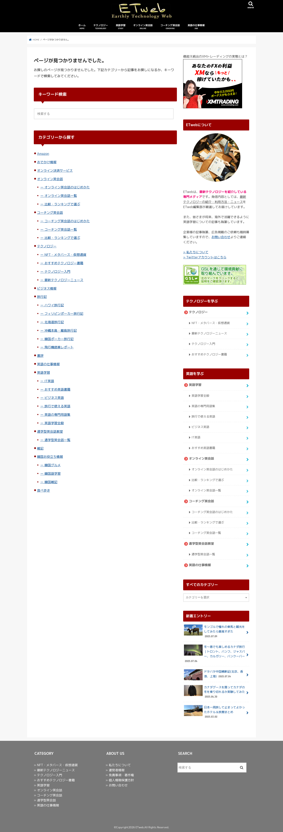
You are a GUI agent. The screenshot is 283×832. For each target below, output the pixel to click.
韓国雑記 (50, 482)
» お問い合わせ (117, 785)
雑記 (40, 448)
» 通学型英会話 (45, 800)
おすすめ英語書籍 (57, 389)
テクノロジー (100, 27)
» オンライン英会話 (48, 790)
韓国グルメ (52, 465)
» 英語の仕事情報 (46, 805)
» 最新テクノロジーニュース (54, 770)
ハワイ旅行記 (54, 305)
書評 (40, 356)
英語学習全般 (54, 423)
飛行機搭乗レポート (59, 347)
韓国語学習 (52, 473)
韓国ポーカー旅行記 (59, 339)
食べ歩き (43, 490)
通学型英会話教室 (50, 431)
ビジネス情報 (46, 288)
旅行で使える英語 (57, 406)
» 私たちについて (195, 252)
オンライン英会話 (143, 27)
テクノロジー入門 (57, 271)
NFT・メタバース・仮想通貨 (65, 255)
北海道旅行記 (54, 322)
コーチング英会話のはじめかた (67, 221)
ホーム (82, 27)
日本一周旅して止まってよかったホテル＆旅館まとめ (214, 712)
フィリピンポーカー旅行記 (63, 313)
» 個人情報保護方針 (120, 780)
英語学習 (120, 27)
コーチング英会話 (170, 27)
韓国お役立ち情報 (50, 457)
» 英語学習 (42, 785)
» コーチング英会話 (48, 795)
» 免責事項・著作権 (120, 775)
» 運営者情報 (115, 770)
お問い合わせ (220, 237)
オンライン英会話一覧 (60, 196)
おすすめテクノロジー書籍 (63, 263)
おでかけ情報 (46, 162)
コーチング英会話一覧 (60, 229)
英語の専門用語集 (57, 414)
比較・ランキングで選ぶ (62, 204)
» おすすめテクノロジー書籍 (54, 780)
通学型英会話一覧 (57, 440)
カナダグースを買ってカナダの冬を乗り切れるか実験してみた (214, 692)
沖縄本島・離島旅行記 (60, 330)
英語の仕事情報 (196, 27)
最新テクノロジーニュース (63, 280)
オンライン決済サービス (55, 170)
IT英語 (49, 381)
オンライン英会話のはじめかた (67, 187)
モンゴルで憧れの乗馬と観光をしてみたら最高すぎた (214, 632)
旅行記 (42, 297)
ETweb (140, 827)
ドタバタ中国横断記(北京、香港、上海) (213, 674)
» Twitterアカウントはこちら (204, 257)
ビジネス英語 (54, 398)
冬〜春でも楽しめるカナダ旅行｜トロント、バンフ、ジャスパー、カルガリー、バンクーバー (214, 654)
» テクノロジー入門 (48, 775)
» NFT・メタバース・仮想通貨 (56, 765)
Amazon (43, 154)
